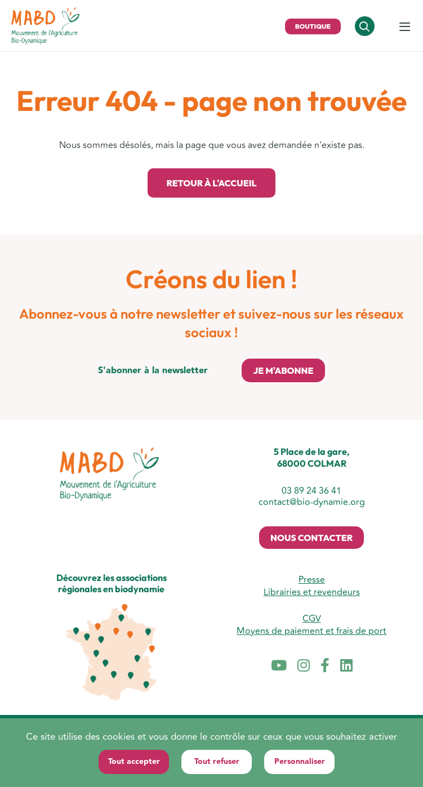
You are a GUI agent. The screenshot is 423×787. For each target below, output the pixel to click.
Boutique (313, 26)
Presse (312, 580)
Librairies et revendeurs (312, 592)
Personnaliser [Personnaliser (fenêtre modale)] (299, 761)
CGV (311, 618)
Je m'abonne (283, 370)
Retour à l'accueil (211, 183)
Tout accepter (134, 761)
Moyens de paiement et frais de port (311, 631)
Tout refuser (216, 761)
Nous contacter (311, 537)
